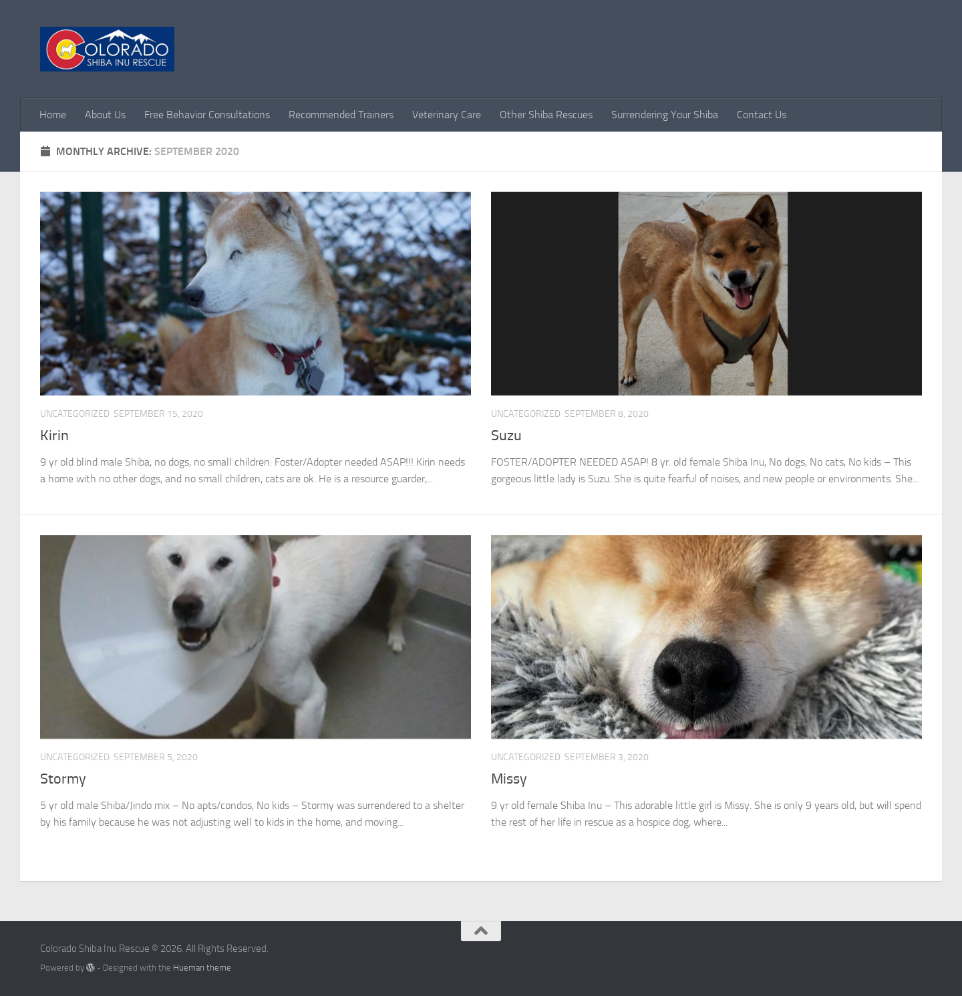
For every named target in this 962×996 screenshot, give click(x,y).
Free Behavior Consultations (207, 114)
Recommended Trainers (341, 114)
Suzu (506, 435)
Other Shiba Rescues (546, 114)
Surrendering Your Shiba (664, 114)
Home (52, 114)
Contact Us (761, 114)
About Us (105, 114)
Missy (509, 779)
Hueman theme (202, 968)
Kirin (54, 435)
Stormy (63, 779)
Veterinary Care (446, 114)
